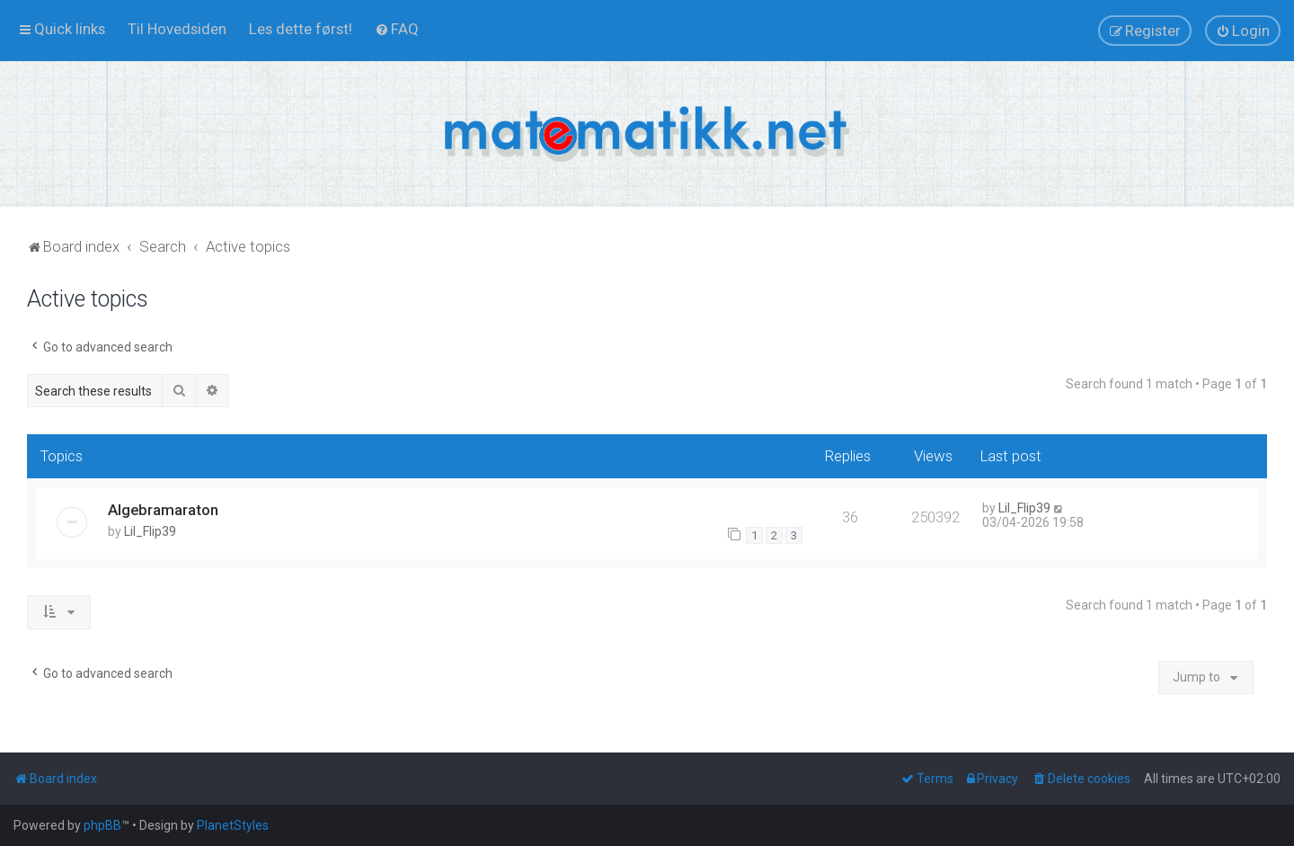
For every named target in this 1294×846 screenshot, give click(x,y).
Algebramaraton (163, 510)
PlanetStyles (233, 825)
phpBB (102, 825)
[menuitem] (177, 28)
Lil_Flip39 (150, 531)
